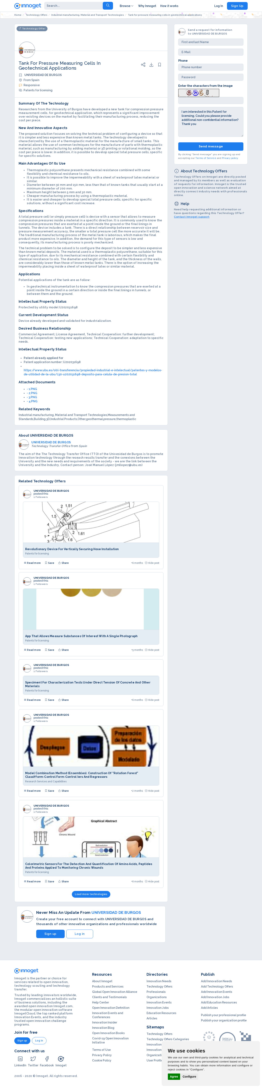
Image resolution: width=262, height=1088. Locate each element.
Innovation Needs (159, 981)
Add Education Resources (219, 1002)
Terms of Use (101, 1049)
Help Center (100, 1002)
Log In (218, 6)
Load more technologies (91, 894)
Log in (80, 934)
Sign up (50, 934)
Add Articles (209, 1007)
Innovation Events (159, 1002)
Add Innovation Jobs (215, 997)
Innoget (61, 1061)
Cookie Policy (101, 1060)
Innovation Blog (103, 1027)
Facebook (47, 1061)
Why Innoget (147, 6)
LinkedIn (20, 1061)
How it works (169, 6)
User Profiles (155, 1060)
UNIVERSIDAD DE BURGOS (51, 490)
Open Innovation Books (108, 1033)
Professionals (156, 991)
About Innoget (102, 981)
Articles (152, 1018)
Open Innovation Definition (110, 1007)
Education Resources (161, 1013)
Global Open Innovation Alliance (114, 991)
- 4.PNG (32, 401)
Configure (189, 1076)
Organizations (157, 997)
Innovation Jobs (158, 1007)
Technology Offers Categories (168, 1039)
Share (63, 563)
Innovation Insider (104, 1022)
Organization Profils (160, 1055)
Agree (174, 1076)
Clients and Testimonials (109, 997)
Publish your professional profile (223, 1015)
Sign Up (237, 6)
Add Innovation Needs (216, 981)
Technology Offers (159, 986)
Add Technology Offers (217, 986)
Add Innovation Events (216, 991)
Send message (211, 146)
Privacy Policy (102, 1055)
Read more (32, 563)
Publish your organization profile (224, 1020)
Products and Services (107, 986)
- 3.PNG (32, 397)
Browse (127, 6)
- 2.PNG (32, 393)
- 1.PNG (32, 389)
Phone (183, 60)
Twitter (33, 1061)
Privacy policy (230, 158)
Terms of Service (205, 158)
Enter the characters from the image (205, 85)
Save (49, 563)
